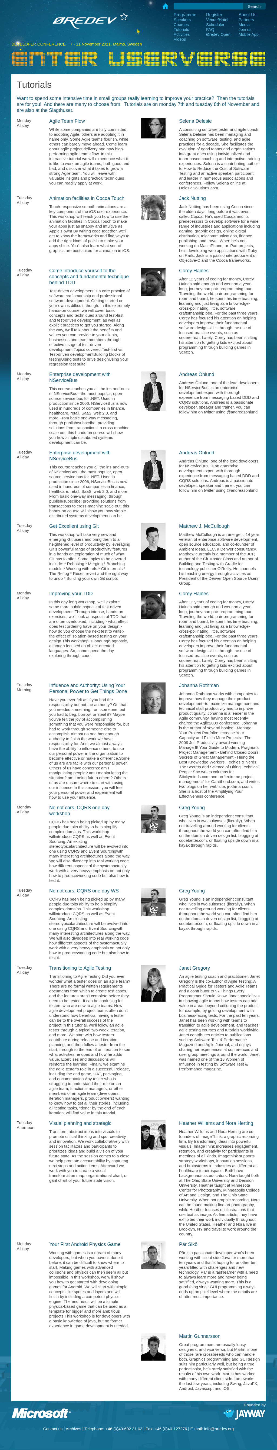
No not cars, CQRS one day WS (84, 891)
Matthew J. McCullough (204, 526)
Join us (245, 29)
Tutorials (181, 29)
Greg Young (192, 807)
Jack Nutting (192, 198)
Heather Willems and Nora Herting (216, 1123)
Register (214, 14)
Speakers (182, 19)
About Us (247, 14)
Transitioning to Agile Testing (80, 968)
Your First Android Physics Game (84, 1244)
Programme (185, 14)
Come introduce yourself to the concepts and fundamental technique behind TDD (89, 276)
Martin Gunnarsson (199, 1336)
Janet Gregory (194, 968)
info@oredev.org (219, 1428)
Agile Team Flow (67, 121)
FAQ (210, 29)
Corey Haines (194, 270)
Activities (182, 34)
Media (244, 24)
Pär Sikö (188, 1244)
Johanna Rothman (199, 685)
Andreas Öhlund (196, 374)
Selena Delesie (195, 121)
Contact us (53, 1428)
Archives (73, 1428)
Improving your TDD (71, 593)
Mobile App (249, 34)
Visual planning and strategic (80, 1123)
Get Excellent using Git (74, 526)
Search (254, 6)
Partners (246, 19)
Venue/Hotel (217, 19)
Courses (181, 24)
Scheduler (215, 24)
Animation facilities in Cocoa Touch (86, 198)
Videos (180, 39)
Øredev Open (218, 34)
